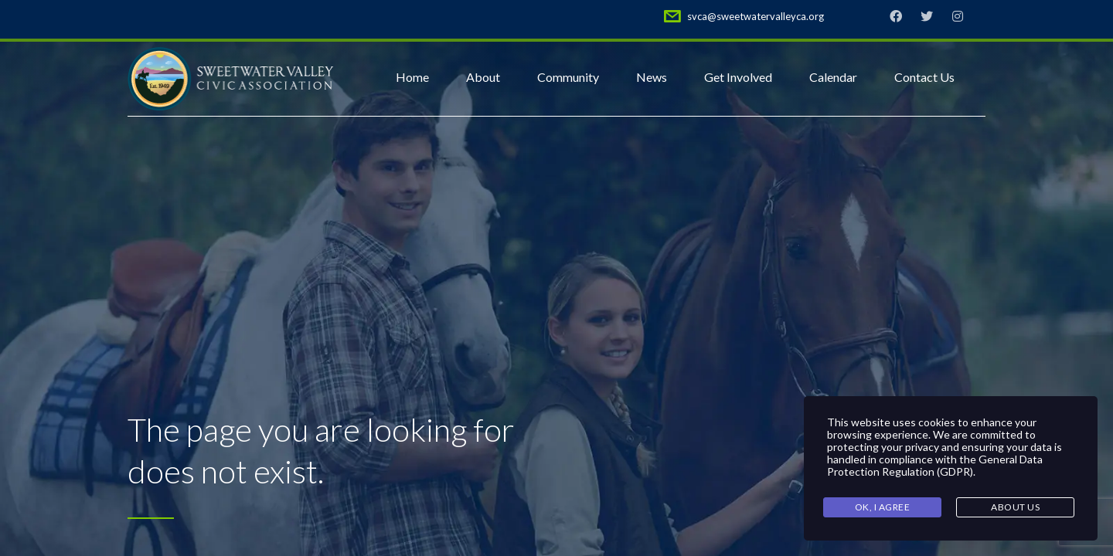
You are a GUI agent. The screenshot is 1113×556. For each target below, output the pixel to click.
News (651, 77)
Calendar (833, 77)
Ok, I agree (882, 507)
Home (412, 77)
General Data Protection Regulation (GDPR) (935, 465)
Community (568, 77)
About (483, 77)
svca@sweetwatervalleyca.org (755, 16)
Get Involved (738, 77)
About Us (1015, 507)
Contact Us (924, 77)
